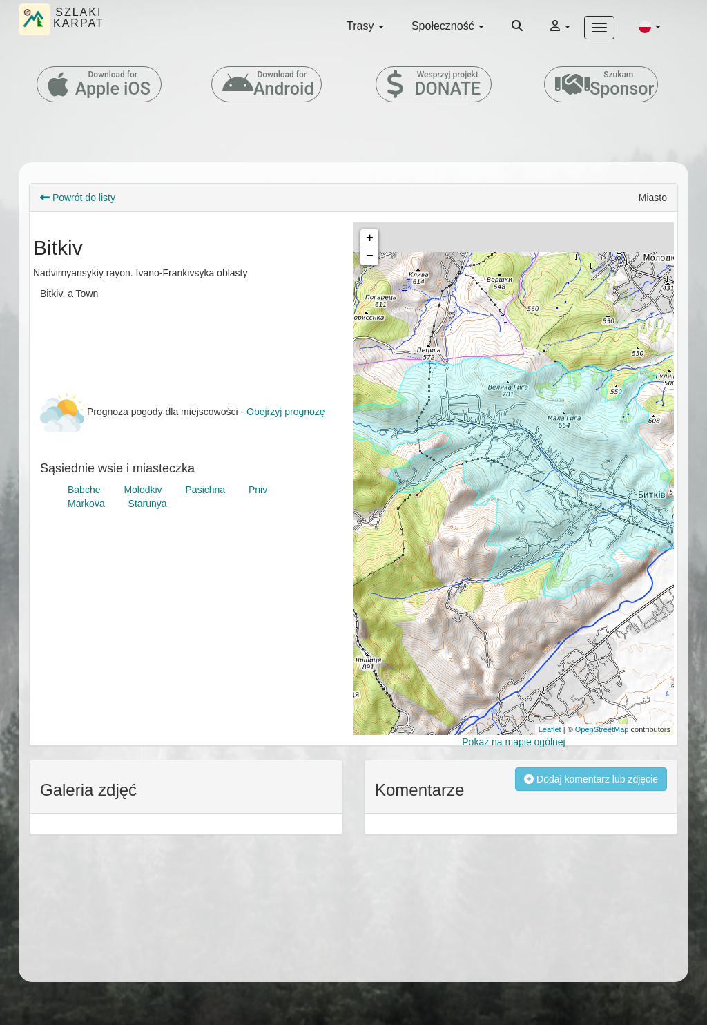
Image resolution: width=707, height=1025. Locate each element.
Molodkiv (143, 489)
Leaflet (550, 729)
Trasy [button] (365, 26)
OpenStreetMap (602, 729)
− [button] (370, 256)
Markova (86, 503)
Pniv (258, 489)
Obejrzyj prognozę (285, 411)
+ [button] (370, 238)
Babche (84, 489)
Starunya (147, 503)
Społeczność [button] (447, 26)
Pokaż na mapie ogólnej (513, 741)
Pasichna (206, 489)
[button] (650, 26)
